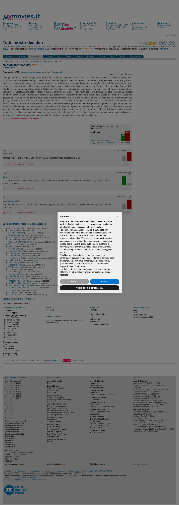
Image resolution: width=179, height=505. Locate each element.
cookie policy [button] (96, 227)
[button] (118, 216)
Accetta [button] (104, 281)
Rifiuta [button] (74, 281)
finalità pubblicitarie (89, 244)
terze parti (104, 230)
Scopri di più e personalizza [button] (89, 288)
